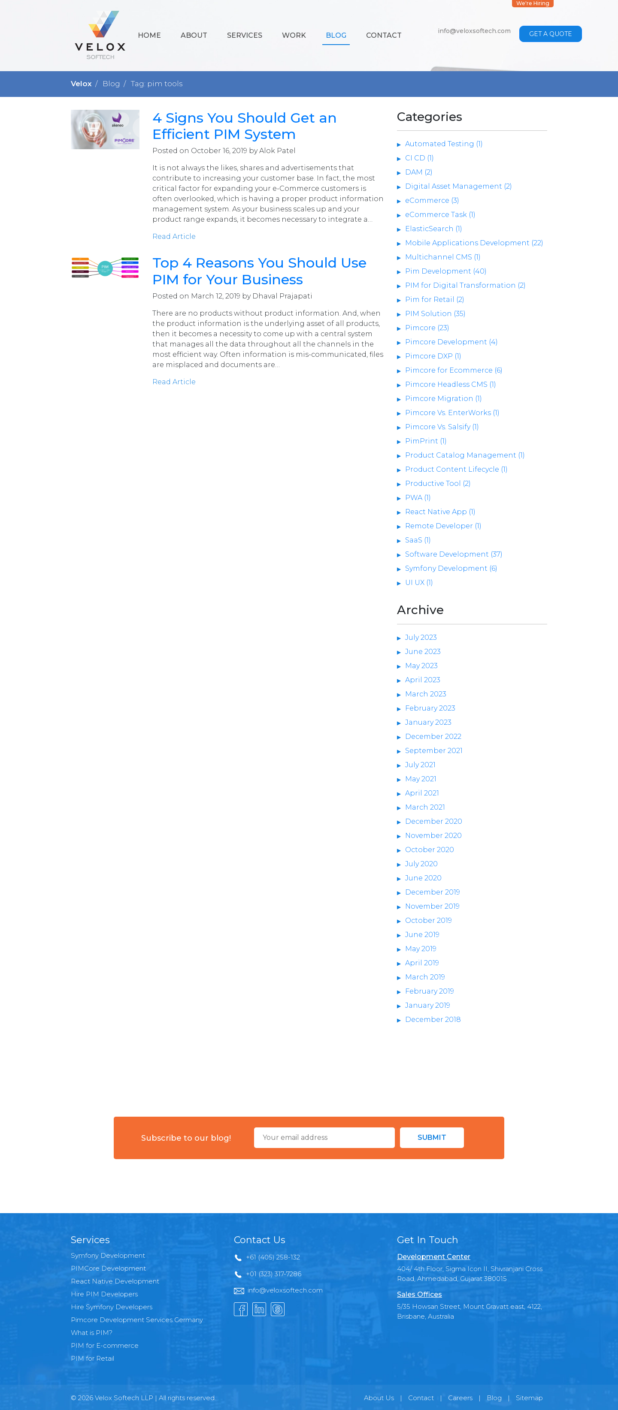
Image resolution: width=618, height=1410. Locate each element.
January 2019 (427, 1005)
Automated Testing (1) (444, 144)
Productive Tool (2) (438, 483)
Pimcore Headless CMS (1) (450, 384)
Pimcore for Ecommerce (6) (454, 370)
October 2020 (429, 850)
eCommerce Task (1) (440, 215)
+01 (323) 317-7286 (273, 1274)
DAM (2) (419, 172)
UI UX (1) (419, 582)
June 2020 (423, 878)
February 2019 (429, 991)
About (194, 35)
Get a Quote (550, 34)
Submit (432, 1137)
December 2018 (433, 1019)
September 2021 (434, 751)
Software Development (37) (454, 554)
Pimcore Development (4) (451, 342)
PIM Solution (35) (435, 314)
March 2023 (425, 694)
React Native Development (115, 1281)
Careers (460, 1398)
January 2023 (428, 722)
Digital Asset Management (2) (458, 186)
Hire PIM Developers (104, 1294)
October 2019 (428, 920)
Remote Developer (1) (443, 526)
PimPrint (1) (426, 441)
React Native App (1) (440, 512)
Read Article (174, 236)
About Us (379, 1398)
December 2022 (433, 736)
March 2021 (425, 807)
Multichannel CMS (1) (443, 257)
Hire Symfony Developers (111, 1307)
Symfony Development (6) (451, 568)
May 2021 (420, 779)
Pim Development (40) (446, 271)
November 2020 (433, 836)
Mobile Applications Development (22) (474, 243)
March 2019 (425, 977)
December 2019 (432, 892)
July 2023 (421, 637)
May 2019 (420, 949)
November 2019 (432, 906)
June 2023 (423, 652)
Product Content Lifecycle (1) (456, 469)
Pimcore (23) (427, 328)
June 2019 (422, 935)
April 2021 (422, 793)
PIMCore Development (108, 1268)
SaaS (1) (418, 540)
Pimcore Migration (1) (443, 399)
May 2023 (421, 666)
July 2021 (420, 765)
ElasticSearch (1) (433, 229)
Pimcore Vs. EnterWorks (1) (452, 413)
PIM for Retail (92, 1358)
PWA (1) (418, 498)
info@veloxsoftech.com (474, 31)
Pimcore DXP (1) (433, 356)
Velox (81, 83)
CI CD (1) (419, 158)
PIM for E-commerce (105, 1345)
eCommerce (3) (432, 200)
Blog (336, 35)
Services (244, 35)
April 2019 (422, 963)
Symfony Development (108, 1255)
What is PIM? (91, 1333)
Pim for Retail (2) (434, 299)
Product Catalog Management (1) (465, 455)
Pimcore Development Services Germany (137, 1320)
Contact (384, 35)
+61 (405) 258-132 (273, 1257)
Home (149, 35)
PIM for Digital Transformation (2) (465, 285)
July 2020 (421, 864)
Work (294, 35)
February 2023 (430, 708)
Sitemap (529, 1398)
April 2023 (422, 680)
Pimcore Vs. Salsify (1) (442, 427)
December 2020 (433, 821)
